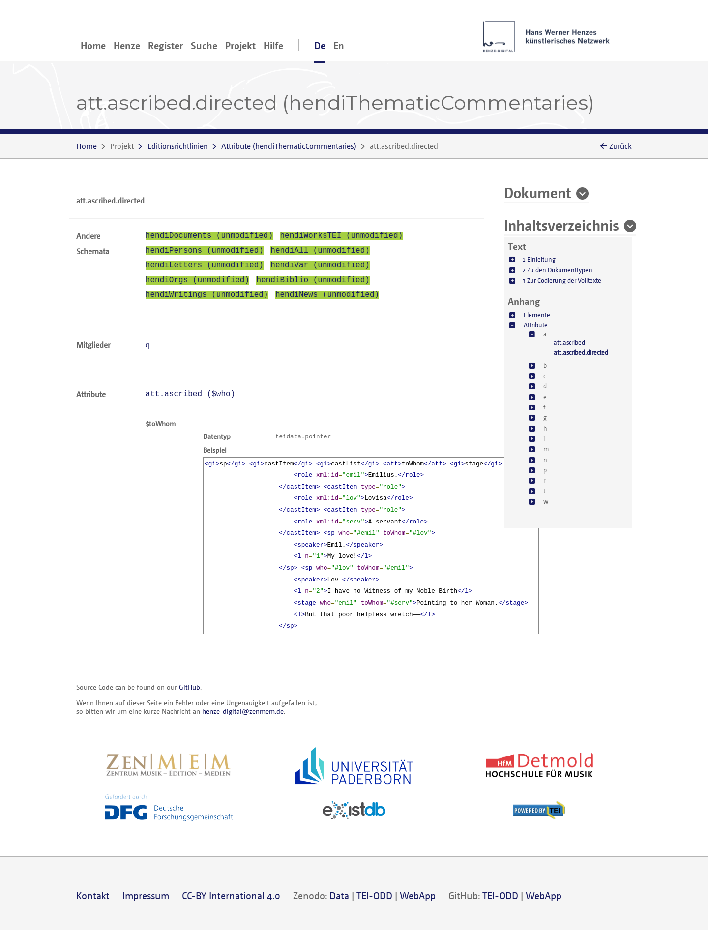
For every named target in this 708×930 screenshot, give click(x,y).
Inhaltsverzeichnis (561, 224)
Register (165, 45)
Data (339, 895)
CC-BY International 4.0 (231, 895)
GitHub (189, 687)
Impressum (145, 895)
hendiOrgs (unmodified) (197, 280)
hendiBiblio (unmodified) (312, 280)
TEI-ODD (374, 895)
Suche (204, 45)
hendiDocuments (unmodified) (209, 236)
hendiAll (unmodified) (320, 250)
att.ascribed (569, 342)
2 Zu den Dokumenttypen (557, 270)
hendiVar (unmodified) (320, 265)
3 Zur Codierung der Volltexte (561, 280)
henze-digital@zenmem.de (243, 711)
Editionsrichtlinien (178, 146)
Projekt (240, 45)
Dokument (537, 192)
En (338, 45)
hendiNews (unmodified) (327, 295)
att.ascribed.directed (581, 352)
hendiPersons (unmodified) (205, 250)
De (319, 45)
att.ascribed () (190, 394)
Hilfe (273, 45)
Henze (127, 45)
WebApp (418, 895)
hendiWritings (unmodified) (207, 295)
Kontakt (93, 895)
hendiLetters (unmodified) (205, 265)
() (288, 146)
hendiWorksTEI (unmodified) (341, 236)
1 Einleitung (539, 259)
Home (93, 45)
